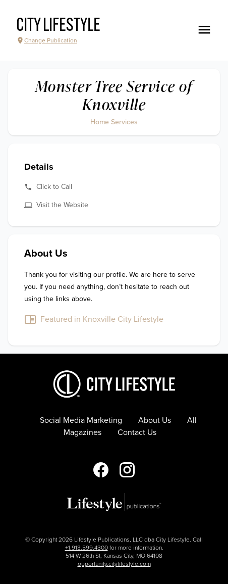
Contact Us (137, 432)
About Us (154, 420)
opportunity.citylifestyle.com (114, 563)
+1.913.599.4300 (86, 547)
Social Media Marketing (81, 420)
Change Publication (46, 40)
